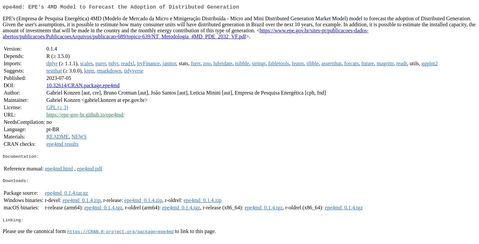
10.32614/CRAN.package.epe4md (82, 87)
